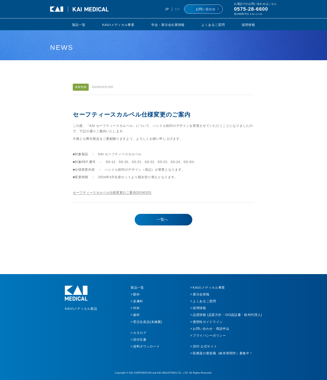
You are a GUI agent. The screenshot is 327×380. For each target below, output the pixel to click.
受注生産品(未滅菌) (147, 322)
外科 (136, 308)
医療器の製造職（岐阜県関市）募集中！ (223, 353)
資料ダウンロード (146, 346)
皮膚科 (138, 301)
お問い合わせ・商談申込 (211, 328)
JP (167, 9)
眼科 (136, 294)
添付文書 (139, 339)
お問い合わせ (206, 9)
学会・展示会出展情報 (168, 25)
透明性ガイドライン (208, 322)
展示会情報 (201, 294)
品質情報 (227, 315)
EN (177, 9)
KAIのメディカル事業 (118, 25)
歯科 (136, 315)
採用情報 (248, 25)
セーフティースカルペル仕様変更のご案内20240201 (112, 192)
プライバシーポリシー (209, 335)
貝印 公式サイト (205, 346)
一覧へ (162, 219)
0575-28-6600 (251, 9)
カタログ (139, 333)
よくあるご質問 (213, 25)
